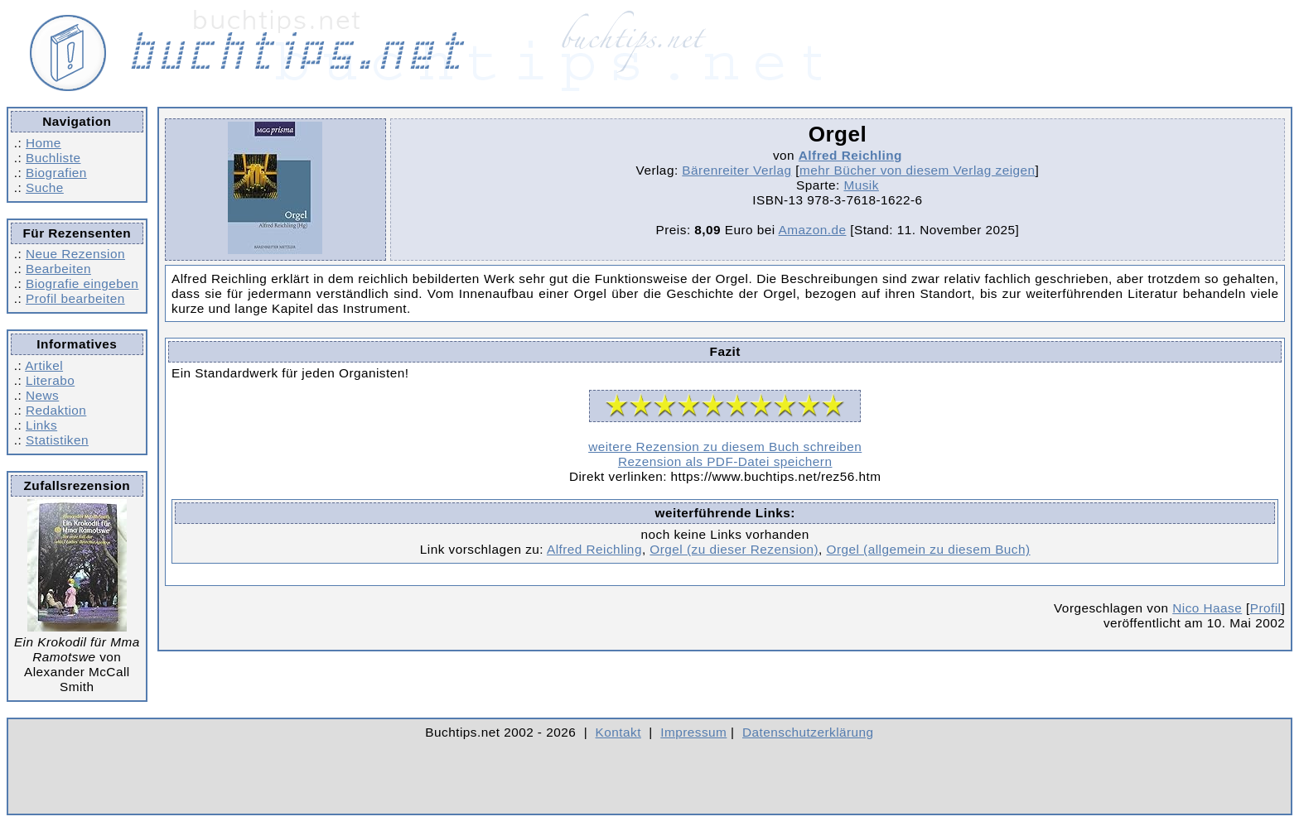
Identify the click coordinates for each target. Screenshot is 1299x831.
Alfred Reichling (850, 155)
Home (43, 143)
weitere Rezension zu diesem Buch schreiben (725, 447)
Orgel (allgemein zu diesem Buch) (929, 549)
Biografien (56, 173)
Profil (1266, 608)
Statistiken (57, 440)
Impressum (693, 732)
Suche (45, 187)
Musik (860, 185)
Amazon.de (813, 230)
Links (41, 425)
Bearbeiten (58, 269)
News (42, 395)
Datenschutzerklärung (808, 732)
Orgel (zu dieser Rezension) (734, 549)
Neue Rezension (75, 254)
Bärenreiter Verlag (736, 170)
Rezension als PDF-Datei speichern (725, 461)
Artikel (44, 365)
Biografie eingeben (82, 283)
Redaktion (56, 410)
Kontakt (618, 732)
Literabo (50, 380)
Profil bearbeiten (75, 298)
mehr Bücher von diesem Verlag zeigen (917, 170)
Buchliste (53, 158)
